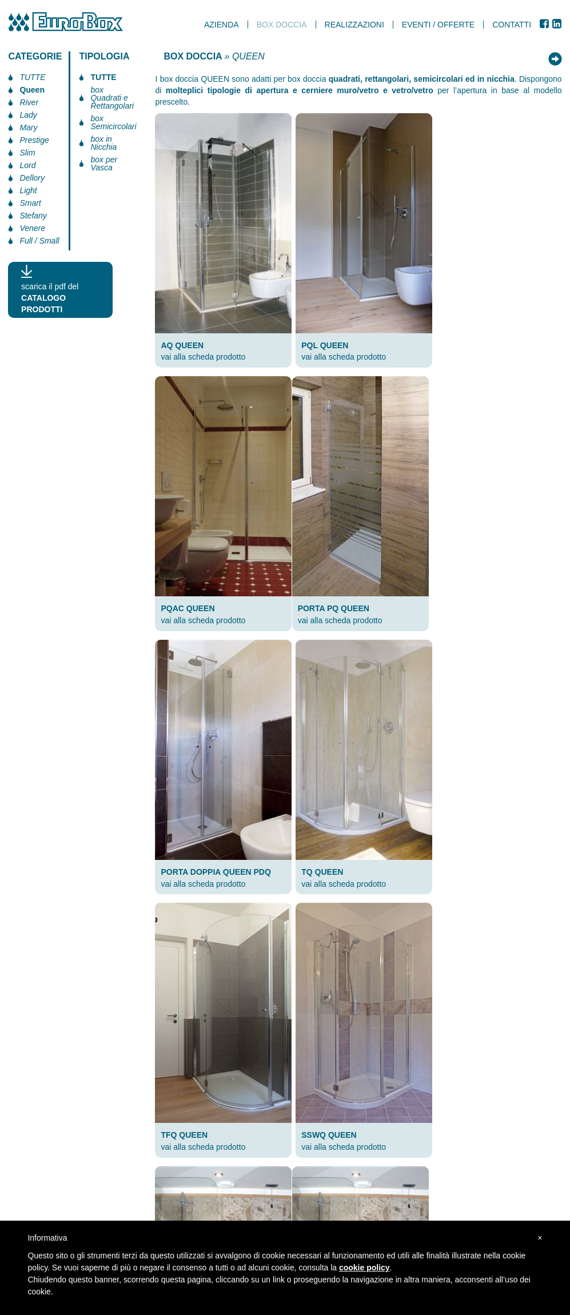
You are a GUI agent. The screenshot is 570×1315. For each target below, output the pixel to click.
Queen (32, 89)
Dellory (32, 177)
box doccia (282, 25)
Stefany (32, 215)
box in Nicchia (103, 143)
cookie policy (365, 1267)
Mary (28, 127)
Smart (30, 203)
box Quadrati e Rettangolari (112, 97)
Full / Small (39, 240)
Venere (32, 228)
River (28, 102)
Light (28, 190)
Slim (27, 152)
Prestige (34, 140)
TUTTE (32, 77)
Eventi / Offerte (438, 25)
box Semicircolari (113, 122)
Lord (27, 165)
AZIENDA (222, 25)
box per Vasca (103, 163)
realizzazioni (354, 25)
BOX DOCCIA (193, 56)
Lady (28, 114)
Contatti (512, 25)
